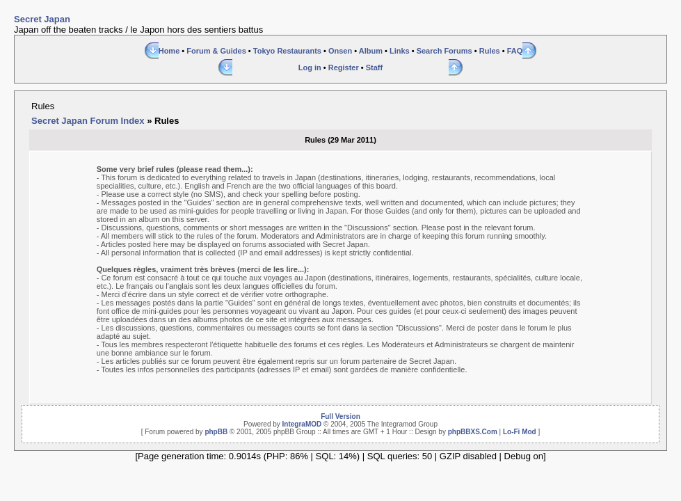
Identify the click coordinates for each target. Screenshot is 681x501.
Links (400, 51)
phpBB (216, 432)
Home (169, 51)
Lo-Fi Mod (519, 432)
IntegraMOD (302, 424)
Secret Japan (42, 19)
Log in (309, 67)
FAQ (515, 51)
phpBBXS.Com (472, 432)
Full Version (340, 416)
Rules (489, 51)
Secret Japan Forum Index (88, 121)
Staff (374, 67)
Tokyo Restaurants (287, 51)
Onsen (340, 51)
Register (343, 67)
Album (371, 51)
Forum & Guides (216, 51)
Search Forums (444, 51)
